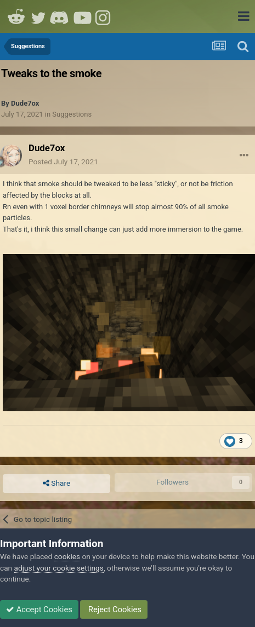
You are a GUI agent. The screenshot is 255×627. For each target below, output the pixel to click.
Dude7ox (25, 103)
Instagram (104, 16)
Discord (60, 16)
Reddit (16, 16)
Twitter (38, 16)
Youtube (82, 16)
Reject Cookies (113, 609)
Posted (63, 161)
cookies (67, 556)
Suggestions (72, 114)
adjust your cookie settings (59, 567)
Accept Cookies (39, 609)
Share (56, 483)
